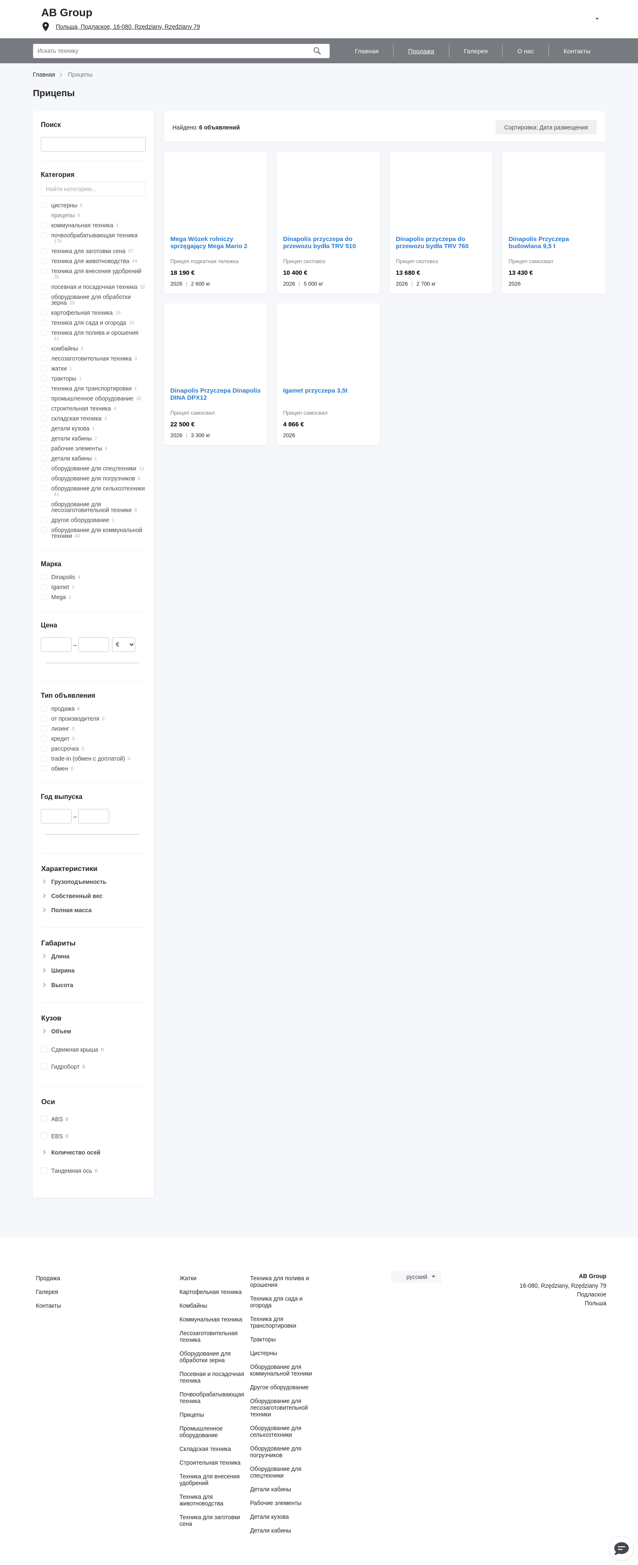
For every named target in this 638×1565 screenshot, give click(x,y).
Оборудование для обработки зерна (205, 1356)
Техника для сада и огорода (276, 1302)
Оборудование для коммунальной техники (281, 1370)
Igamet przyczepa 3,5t (315, 390)
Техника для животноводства (201, 1500)
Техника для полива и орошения (279, 1281)
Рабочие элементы (276, 1503)
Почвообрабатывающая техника (211, 1397)
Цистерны (263, 1353)
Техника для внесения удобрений (209, 1479)
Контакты (48, 1305)
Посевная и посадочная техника (211, 1377)
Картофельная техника (210, 1292)
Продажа (48, 1278)
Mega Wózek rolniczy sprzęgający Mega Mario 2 (208, 242)
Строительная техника (209, 1462)
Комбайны (193, 1305)
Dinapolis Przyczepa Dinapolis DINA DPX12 (215, 394)
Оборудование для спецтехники (276, 1472)
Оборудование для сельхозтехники (276, 1431)
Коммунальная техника (210, 1319)
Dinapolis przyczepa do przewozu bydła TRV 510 (319, 242)
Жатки (188, 1278)
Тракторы (263, 1339)
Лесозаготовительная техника (208, 1336)
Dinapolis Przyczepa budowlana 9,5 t (538, 242)
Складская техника (205, 1449)
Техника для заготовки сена (209, 1520)
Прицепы (191, 1414)
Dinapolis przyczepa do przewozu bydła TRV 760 (432, 242)
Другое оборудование (279, 1387)
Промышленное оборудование (201, 1431)
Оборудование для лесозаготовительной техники (279, 1408)
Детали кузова (269, 1516)
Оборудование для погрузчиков (276, 1451)
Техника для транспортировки (273, 1322)
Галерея (47, 1292)
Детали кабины (271, 1489)
